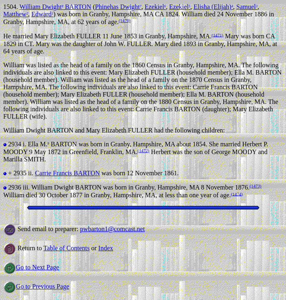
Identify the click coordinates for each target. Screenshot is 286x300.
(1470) (125, 20)
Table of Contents (67, 248)
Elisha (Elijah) (213, 6)
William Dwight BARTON (56, 6)
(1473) (256, 185)
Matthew (15, 14)
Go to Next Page (31, 267)
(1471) (217, 34)
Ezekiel (155, 6)
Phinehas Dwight (118, 6)
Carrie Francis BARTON (67, 173)
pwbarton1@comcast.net (112, 228)
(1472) (143, 150)
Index (105, 248)
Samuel (247, 6)
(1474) (237, 193)
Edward (42, 14)
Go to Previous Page (36, 286)
